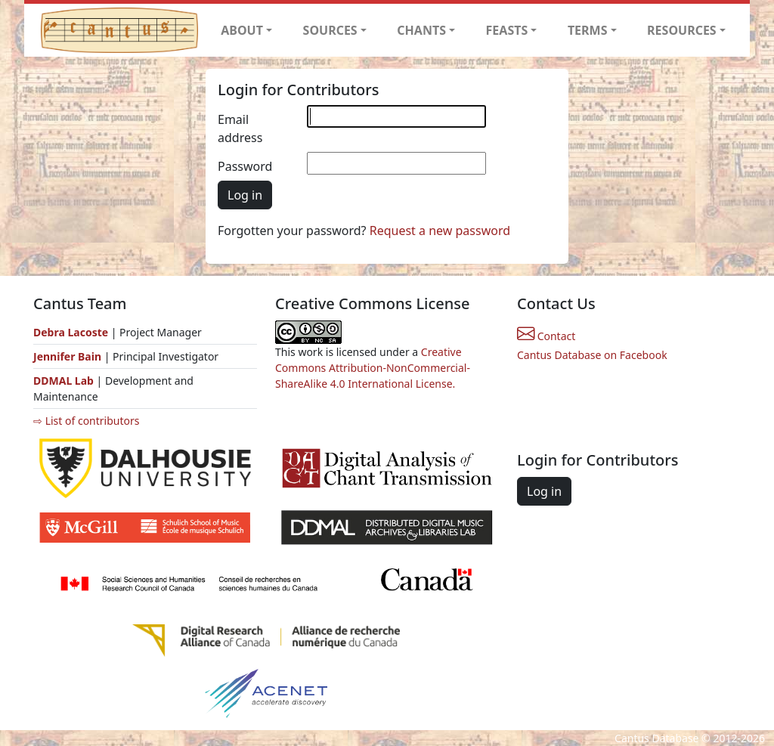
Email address (240, 128)
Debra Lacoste (70, 332)
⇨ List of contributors (86, 420)
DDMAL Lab (63, 380)
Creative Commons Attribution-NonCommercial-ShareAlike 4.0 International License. (372, 368)
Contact (546, 336)
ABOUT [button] (242, 30)
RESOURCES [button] (682, 30)
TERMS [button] (588, 30)
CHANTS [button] (421, 30)
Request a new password (440, 230)
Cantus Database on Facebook (592, 355)
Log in (245, 195)
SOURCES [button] (330, 30)
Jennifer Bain (68, 356)
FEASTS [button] (507, 30)
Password (245, 166)
